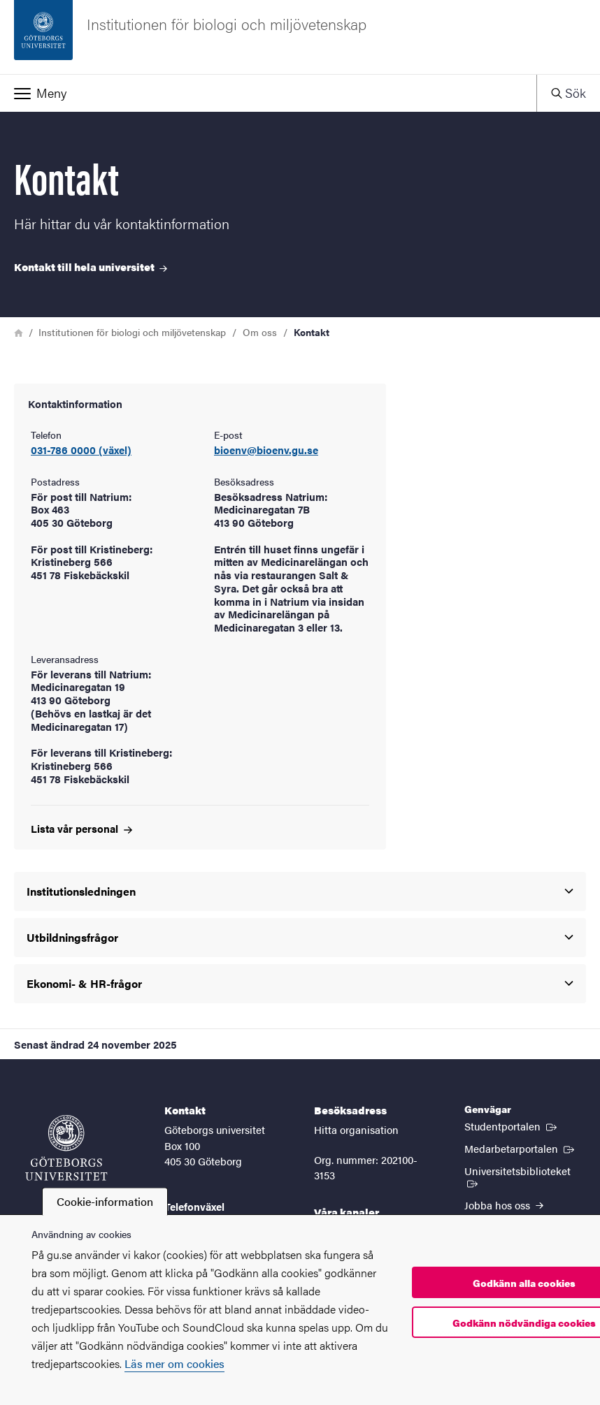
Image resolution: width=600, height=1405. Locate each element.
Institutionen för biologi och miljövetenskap (132, 332)
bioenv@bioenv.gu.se (266, 450)
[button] (268, 93)
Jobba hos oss (503, 1204)
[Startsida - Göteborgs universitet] (66, 1148)
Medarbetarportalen (520, 1148)
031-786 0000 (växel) (81, 450)
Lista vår (81, 828)
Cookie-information (105, 1201)
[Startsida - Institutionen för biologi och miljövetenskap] (300, 37)
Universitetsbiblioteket (525, 1176)
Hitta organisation (356, 1129)
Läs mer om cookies (174, 1363)
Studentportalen (511, 1125)
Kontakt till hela (90, 266)
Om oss (260, 332)
